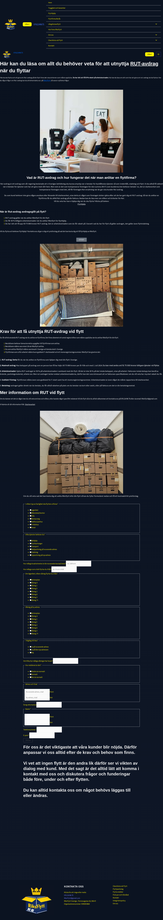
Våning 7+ (34, 604)
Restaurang (35, 523)
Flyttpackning (114, 888)
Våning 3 (34, 601)
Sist (51, 701)
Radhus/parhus (37, 525)
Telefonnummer (30, 733)
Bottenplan (35, 584)
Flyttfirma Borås (54, 19)
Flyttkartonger (36, 547)
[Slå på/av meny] (156, 24)
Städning (34, 556)
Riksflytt (47, 84)
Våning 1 (34, 589)
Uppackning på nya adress (41, 559)
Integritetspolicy (115, 900)
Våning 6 (34, 598)
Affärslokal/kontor (38, 517)
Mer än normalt (37, 681)
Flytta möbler (114, 891)
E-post (26, 739)
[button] (26, 24)
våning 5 (34, 626)
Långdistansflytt (54, 24)
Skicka (27, 744)
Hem (50, 2)
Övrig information (29, 708)
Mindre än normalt (38, 675)
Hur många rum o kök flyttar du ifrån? (37, 573)
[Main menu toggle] (158, 56)
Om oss (51, 35)
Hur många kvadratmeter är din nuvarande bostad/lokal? (44, 567)
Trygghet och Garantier (56, 8)
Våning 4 (34, 586)
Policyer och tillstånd (117, 894)
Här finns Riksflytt (55, 29)
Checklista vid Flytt (55, 40)
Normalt (34, 678)
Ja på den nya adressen (39, 653)
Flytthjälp (52, 13)
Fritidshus (35, 528)
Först (52, 696)
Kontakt (51, 46)
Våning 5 (34, 592)
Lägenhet (34, 514)
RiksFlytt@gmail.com (72, 897)
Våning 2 (34, 595)
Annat (33, 531)
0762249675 (39, 24)
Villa (32, 520)
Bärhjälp (34, 544)
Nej (32, 656)
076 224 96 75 (68, 894)
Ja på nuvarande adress (40, 650)
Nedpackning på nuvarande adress (44, 553)
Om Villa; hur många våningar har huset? (38, 665)
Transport (35, 550)
